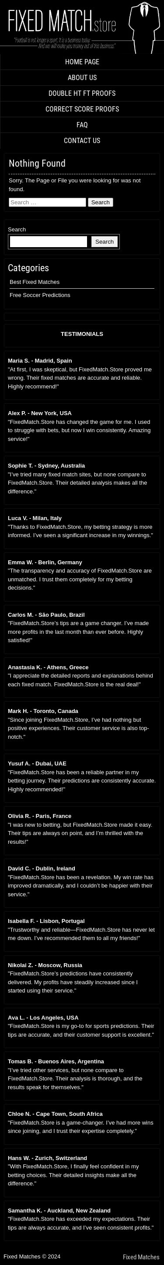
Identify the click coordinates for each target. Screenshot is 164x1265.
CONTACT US (82, 140)
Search (17, 229)
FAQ (82, 125)
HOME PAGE (82, 62)
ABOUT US (82, 77)
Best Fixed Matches (34, 282)
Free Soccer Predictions (40, 295)
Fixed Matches (141, 1257)
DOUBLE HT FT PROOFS (82, 93)
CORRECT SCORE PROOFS (82, 109)
